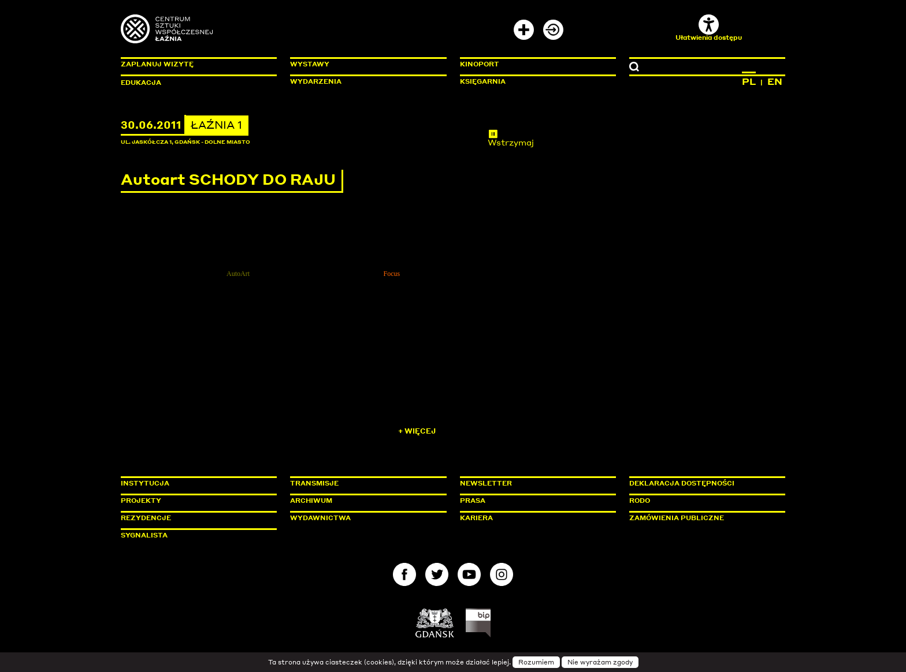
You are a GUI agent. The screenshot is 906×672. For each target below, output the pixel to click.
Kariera (476, 518)
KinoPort (479, 64)
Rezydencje (146, 518)
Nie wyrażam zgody (600, 662)
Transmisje (363, 483)
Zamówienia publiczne (702, 518)
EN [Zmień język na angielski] (774, 81)
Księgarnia (483, 81)
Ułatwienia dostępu (708, 28)
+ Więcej (417, 431)
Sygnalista (144, 535)
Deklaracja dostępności (681, 483)
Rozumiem (536, 662)
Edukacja (141, 83)
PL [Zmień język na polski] (749, 81)
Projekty (141, 500)
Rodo (639, 500)
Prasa (472, 500)
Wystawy (309, 64)
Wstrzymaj (511, 138)
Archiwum (311, 500)
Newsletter (486, 483)
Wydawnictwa (320, 518)
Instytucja (145, 483)
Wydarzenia (315, 81)
